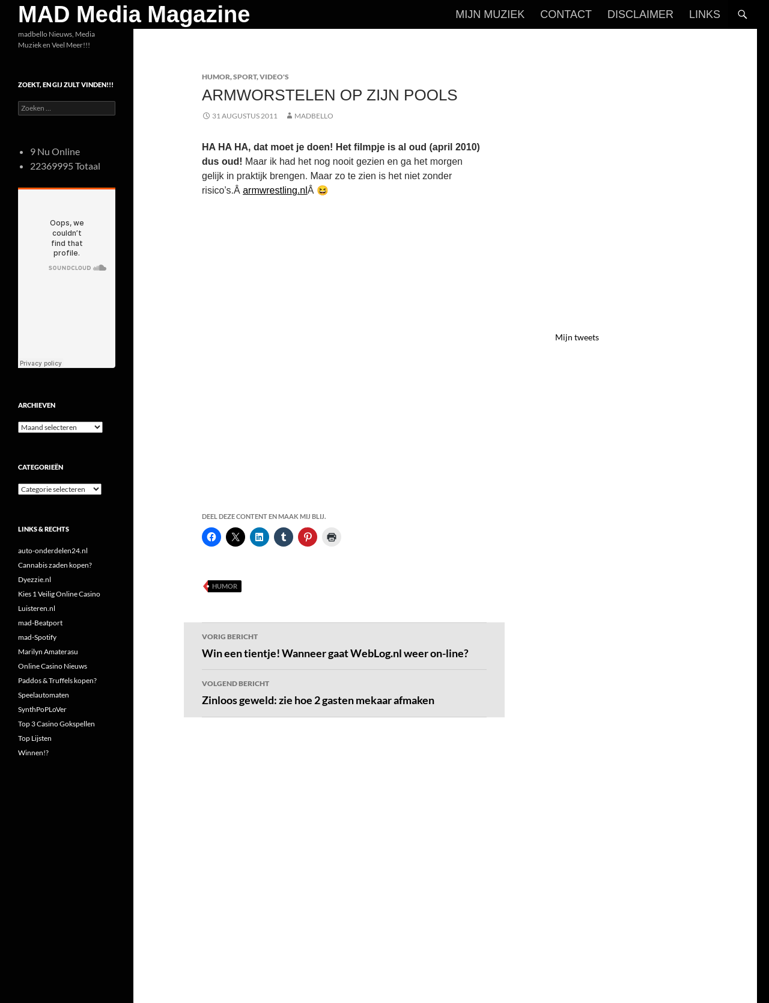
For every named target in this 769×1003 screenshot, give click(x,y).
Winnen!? (33, 752)
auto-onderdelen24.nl (53, 550)
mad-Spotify (37, 637)
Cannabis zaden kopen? (55, 564)
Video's (274, 76)
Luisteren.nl (36, 608)
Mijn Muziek (489, 14)
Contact (566, 14)
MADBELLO (313, 115)
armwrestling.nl (275, 190)
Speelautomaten (43, 694)
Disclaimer (640, 14)
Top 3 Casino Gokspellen (56, 723)
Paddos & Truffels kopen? (57, 680)
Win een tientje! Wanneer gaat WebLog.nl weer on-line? (344, 645)
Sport (245, 76)
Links (704, 14)
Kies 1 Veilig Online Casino (59, 593)
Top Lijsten (35, 738)
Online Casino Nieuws (52, 665)
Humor (216, 76)
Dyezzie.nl (34, 579)
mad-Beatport (40, 622)
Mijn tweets (577, 337)
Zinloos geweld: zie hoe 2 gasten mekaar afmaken (344, 691)
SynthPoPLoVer (42, 709)
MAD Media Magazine (134, 14)
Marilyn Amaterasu (48, 651)
